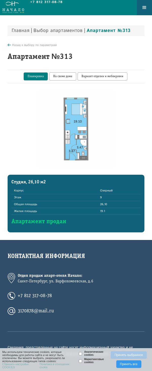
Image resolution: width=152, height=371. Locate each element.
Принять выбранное (129, 355)
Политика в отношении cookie (54, 366)
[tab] (36, 76)
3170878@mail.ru (36, 311)
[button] (144, 7)
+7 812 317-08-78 (35, 296)
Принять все (129, 364)
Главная (21, 30)
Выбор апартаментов (58, 30)
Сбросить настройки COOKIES (15, 366)
